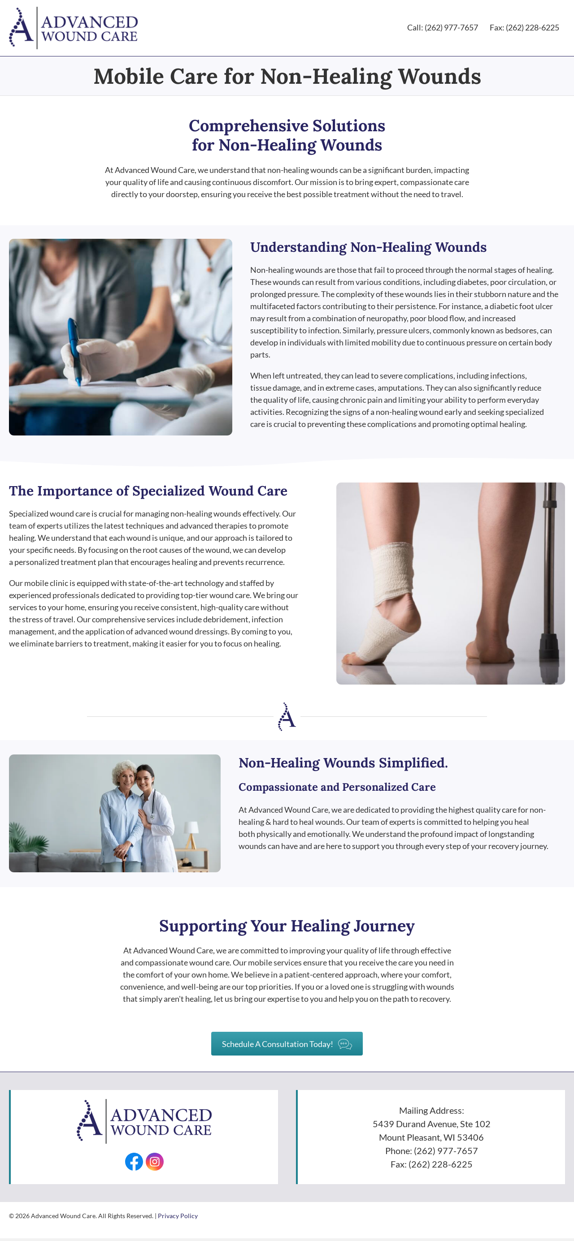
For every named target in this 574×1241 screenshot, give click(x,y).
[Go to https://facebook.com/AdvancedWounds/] (133, 1164)
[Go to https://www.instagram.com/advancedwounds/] (156, 1164)
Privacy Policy (178, 1218)
